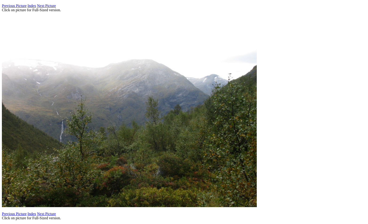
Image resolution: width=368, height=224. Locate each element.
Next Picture (46, 6)
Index (31, 6)
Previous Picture (14, 6)
